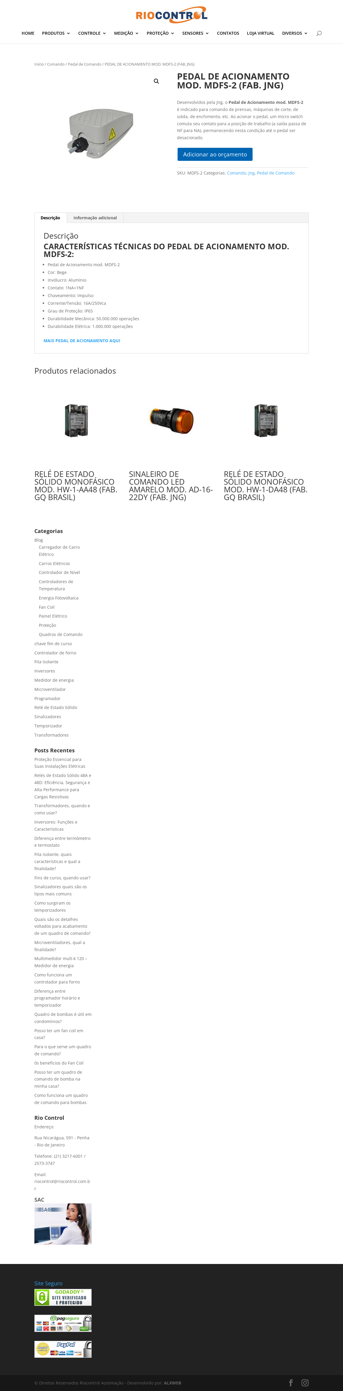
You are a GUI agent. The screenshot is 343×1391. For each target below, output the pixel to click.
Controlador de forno (55, 653)
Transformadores (51, 735)
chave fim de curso (53, 643)
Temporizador (48, 726)
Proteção (47, 625)
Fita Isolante (46, 661)
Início (39, 64)
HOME (28, 33)
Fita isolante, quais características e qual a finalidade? (57, 861)
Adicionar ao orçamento (215, 154)
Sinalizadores (47, 716)
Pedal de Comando (84, 64)
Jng (251, 173)
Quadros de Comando (60, 634)
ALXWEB (172, 1383)
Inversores (44, 671)
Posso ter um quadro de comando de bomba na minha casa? (58, 1079)
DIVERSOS (292, 33)
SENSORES (192, 33)
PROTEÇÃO (158, 33)
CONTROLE (89, 33)
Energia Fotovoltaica (59, 598)
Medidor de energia (54, 680)
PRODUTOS (53, 33)
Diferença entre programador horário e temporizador (57, 998)
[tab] (50, 218)
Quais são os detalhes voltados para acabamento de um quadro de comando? (62, 926)
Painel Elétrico (53, 616)
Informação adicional (95, 218)
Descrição (50, 218)
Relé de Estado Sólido (55, 707)
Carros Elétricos (54, 563)
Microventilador (50, 689)
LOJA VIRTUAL (261, 33)
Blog (38, 540)
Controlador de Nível (59, 572)
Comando (56, 64)
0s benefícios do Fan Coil (59, 1063)
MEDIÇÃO (123, 33)
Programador (47, 698)
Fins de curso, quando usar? (62, 878)
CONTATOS (228, 33)
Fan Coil (47, 607)
